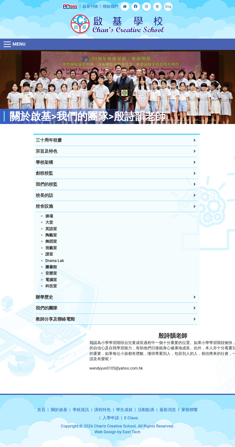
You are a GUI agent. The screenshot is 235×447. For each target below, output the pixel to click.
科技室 (47, 286)
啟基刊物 (90, 6)
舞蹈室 (47, 241)
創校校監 (40, 173)
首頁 (41, 409)
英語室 (47, 229)
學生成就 (124, 409)
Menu (19, 44)
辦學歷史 (40, 297)
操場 (45, 216)
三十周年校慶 (45, 140)
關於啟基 (59, 409)
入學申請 (111, 417)
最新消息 (167, 409)
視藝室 (47, 248)
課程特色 (102, 409)
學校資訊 (81, 409)
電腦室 (47, 279)
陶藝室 (47, 235)
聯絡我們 (110, 6)
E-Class (131, 417)
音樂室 (47, 273)
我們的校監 (42, 184)
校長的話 (40, 195)
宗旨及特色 (42, 151)
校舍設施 (40, 206)
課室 (45, 254)
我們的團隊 (42, 308)
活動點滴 (146, 409)
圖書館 (47, 267)
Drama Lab (50, 260)
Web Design (105, 431)
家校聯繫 (189, 409)
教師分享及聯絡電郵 (51, 319)
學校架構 (40, 162)
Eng (168, 7)
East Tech (131, 431)
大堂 (45, 222)
